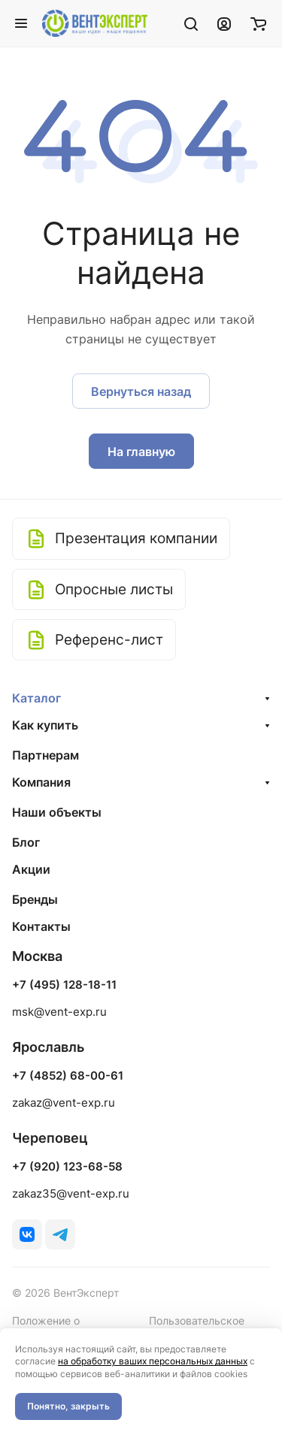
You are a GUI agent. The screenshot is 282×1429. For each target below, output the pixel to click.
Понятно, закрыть (68, 1406)
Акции (31, 869)
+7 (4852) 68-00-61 (67, 1076)
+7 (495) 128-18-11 (64, 985)
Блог (26, 842)
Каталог (36, 697)
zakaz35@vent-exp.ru (70, 1193)
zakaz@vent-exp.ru (63, 1102)
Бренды (35, 899)
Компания (41, 782)
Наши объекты (57, 812)
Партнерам (45, 755)
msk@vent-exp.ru (59, 1012)
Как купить (45, 725)
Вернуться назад (141, 391)
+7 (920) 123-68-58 (67, 1167)
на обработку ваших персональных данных (152, 1361)
